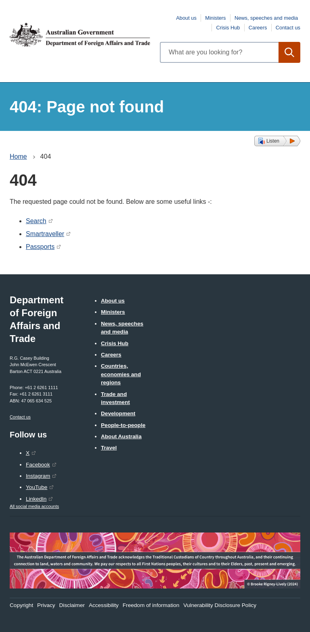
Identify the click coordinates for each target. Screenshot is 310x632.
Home (18, 156)
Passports (40, 246)
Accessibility (104, 605)
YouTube (36, 487)
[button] (277, 141)
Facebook (38, 465)
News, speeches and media (266, 18)
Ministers (215, 18)
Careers (258, 28)
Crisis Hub (228, 28)
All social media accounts (34, 506)
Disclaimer (72, 605)
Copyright (21, 605)
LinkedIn (36, 499)
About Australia (121, 436)
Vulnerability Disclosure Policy (219, 605)
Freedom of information (151, 605)
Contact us (288, 28)
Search (36, 221)
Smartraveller (45, 233)
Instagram (38, 476)
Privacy (46, 605)
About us (186, 18)
